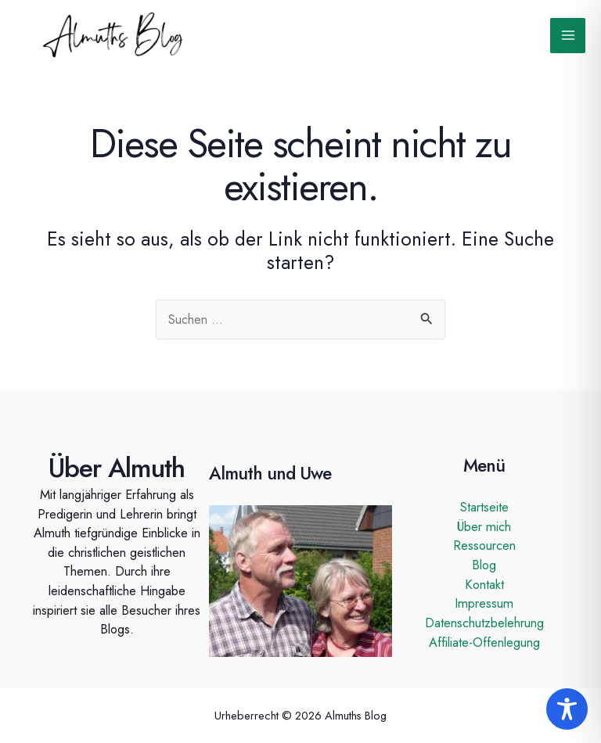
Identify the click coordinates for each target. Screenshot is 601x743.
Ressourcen (484, 545)
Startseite (484, 506)
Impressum (484, 603)
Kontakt (484, 584)
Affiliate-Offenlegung (484, 642)
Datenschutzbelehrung (484, 622)
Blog (484, 564)
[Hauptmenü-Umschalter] (567, 35)
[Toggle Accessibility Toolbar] (567, 709)
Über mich (484, 526)
